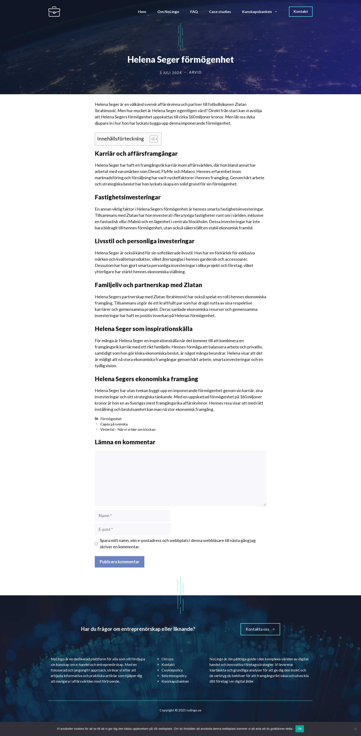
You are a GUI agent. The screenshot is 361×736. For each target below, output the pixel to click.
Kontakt (301, 11)
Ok (300, 728)
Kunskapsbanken (262, 12)
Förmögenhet (111, 419)
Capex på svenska (114, 424)
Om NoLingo (168, 11)
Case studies (220, 11)
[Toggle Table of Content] (151, 139)
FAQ (194, 11)
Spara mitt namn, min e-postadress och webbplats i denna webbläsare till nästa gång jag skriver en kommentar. (178, 543)
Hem (142, 11)
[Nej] (355, 728)
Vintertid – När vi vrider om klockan (127, 429)
